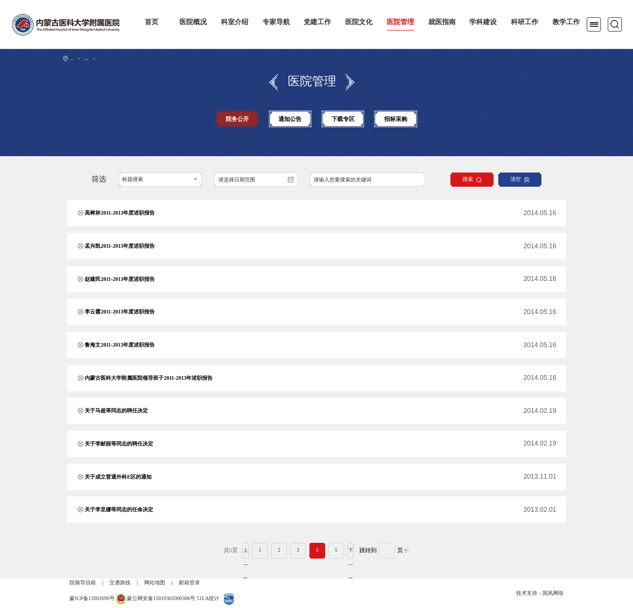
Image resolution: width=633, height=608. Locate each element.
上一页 (226, 551)
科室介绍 (234, 22)
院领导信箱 (82, 582)
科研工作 (524, 22)
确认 (426, 551)
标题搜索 (132, 179)
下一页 (351, 551)
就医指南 (442, 22)
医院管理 (400, 22)
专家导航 (276, 22)
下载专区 (343, 119)
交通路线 (119, 582)
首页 (151, 22)
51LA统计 (208, 598)
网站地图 (154, 582)
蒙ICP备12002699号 (92, 598)
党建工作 (317, 22)
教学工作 (566, 22)
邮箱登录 (189, 582)
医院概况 (193, 22)
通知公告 (290, 119)
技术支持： (529, 593)
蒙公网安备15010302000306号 (161, 598)
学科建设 (483, 22)
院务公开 (135, 58)
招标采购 (395, 119)
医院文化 (359, 22)
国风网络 (553, 593)
